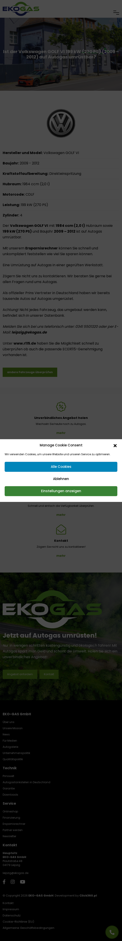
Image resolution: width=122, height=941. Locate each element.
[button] (115, 445)
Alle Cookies (61, 466)
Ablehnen (61, 478)
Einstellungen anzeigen (61, 491)
